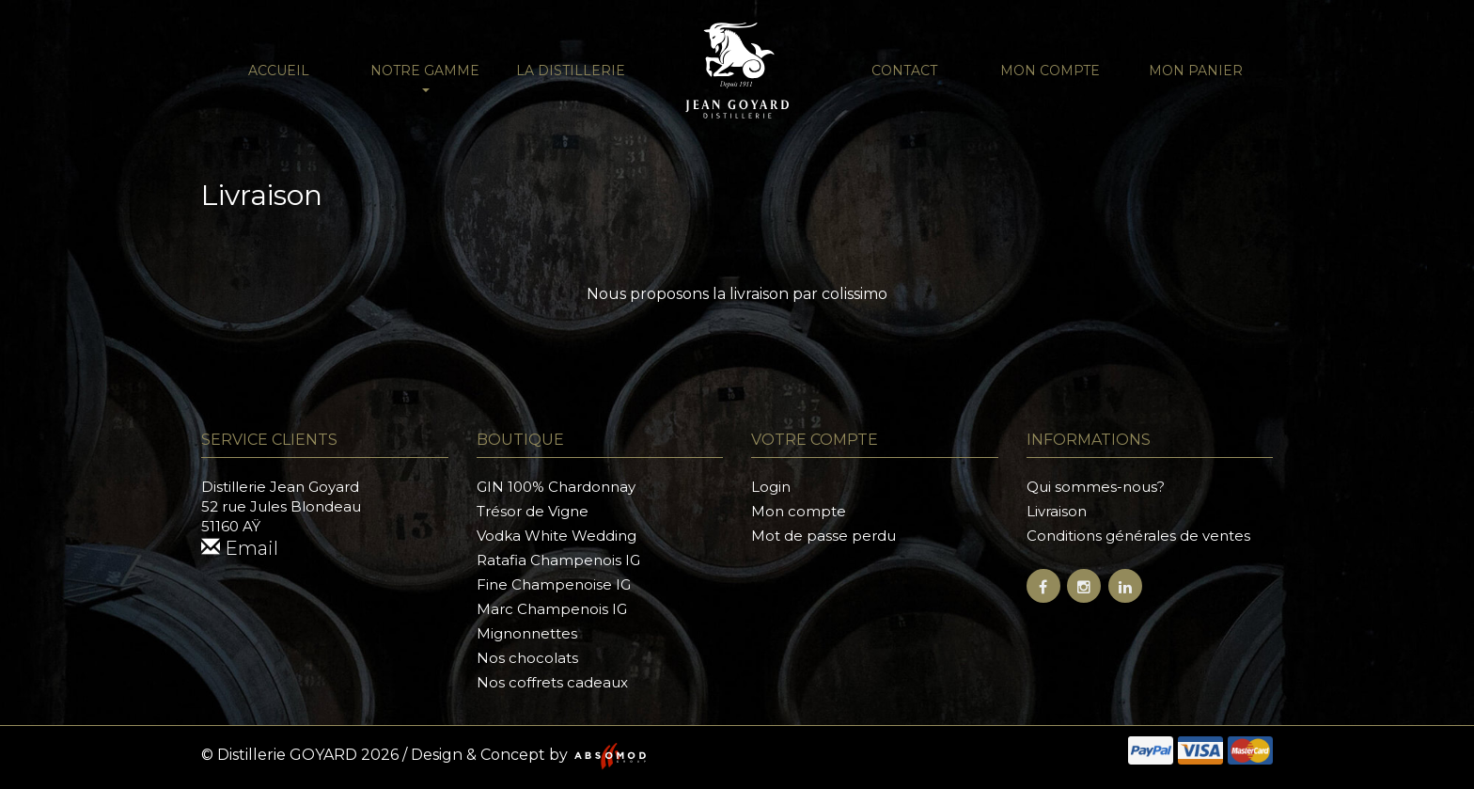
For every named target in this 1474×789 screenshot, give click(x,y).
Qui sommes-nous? (1096, 487)
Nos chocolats (527, 658)
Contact (904, 70)
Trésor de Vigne (532, 511)
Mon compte (1050, 70)
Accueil (278, 70)
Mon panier (1196, 70)
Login (771, 487)
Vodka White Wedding (556, 535)
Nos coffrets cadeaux (552, 682)
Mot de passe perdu (823, 535)
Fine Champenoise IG (554, 584)
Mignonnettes (527, 633)
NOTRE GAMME (424, 77)
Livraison (1057, 511)
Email (239, 548)
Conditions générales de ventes (1138, 535)
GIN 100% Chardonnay (556, 487)
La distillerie (570, 70)
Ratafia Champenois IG (558, 560)
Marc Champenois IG (552, 609)
